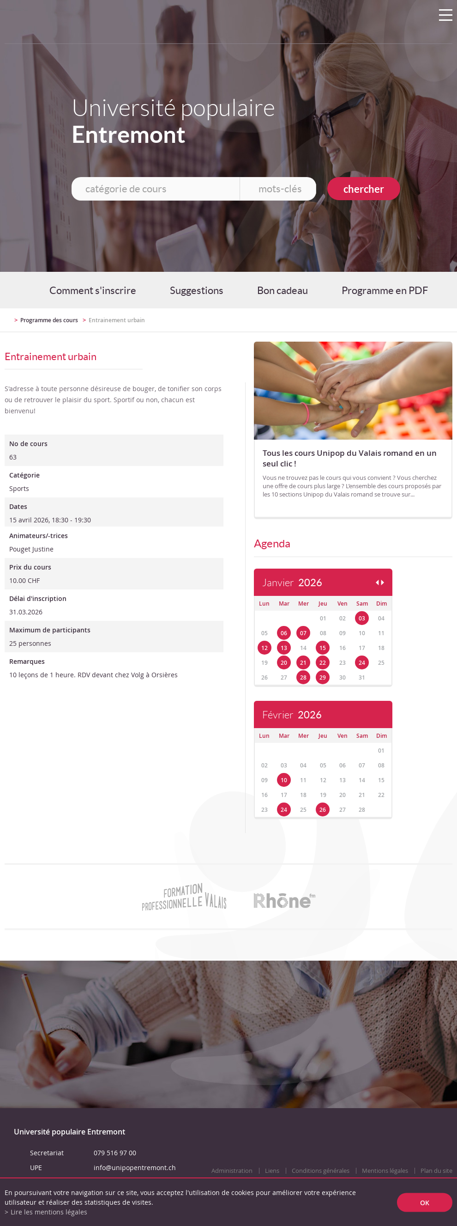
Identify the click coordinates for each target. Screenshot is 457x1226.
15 (322, 648)
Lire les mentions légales (49, 1212)
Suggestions (196, 290)
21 (303, 663)
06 (284, 633)
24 (362, 663)
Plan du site (436, 1171)
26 (322, 810)
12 (264, 648)
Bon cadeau (282, 290)
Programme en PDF (385, 290)
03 (362, 618)
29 (322, 677)
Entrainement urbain (117, 320)
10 (284, 780)
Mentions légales (385, 1171)
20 (284, 663)
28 (303, 677)
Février (292, 715)
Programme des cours (49, 320)
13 (284, 648)
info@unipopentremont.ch (135, 1167)
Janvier (292, 582)
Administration (232, 1171)
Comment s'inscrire (92, 290)
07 (303, 633)
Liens (272, 1171)
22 (322, 663)
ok (424, 1202)
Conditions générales (320, 1171)
